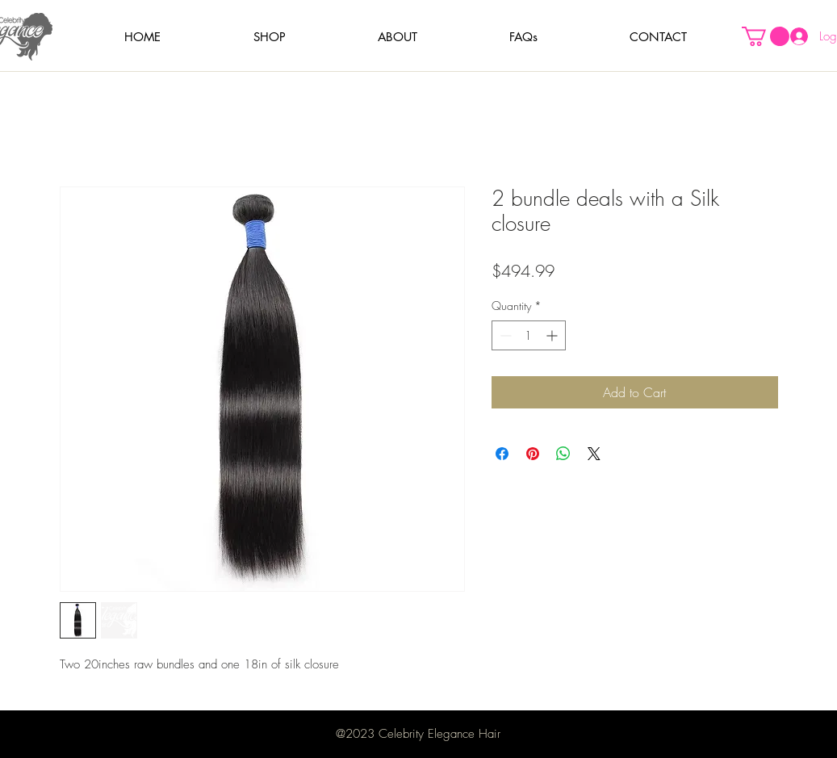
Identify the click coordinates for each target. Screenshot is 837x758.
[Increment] (553, 335)
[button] (269, 37)
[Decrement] (504, 335)
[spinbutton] (528, 335)
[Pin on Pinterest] (532, 453)
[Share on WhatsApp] (563, 453)
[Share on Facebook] (502, 453)
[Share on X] (594, 453)
